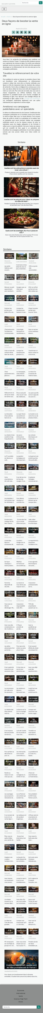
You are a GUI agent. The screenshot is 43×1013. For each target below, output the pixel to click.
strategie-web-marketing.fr (32, 98)
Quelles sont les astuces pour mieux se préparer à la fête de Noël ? (21, 200)
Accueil (3, 16)
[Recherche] (29, 2)
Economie (20, 990)
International (20, 993)
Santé (21, 996)
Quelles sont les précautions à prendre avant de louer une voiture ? (21, 169)
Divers (9, 16)
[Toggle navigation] (4, 9)
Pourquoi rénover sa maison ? (9, 890)
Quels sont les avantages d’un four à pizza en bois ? (21, 231)
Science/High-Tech (20, 999)
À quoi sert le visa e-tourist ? (21, 890)
